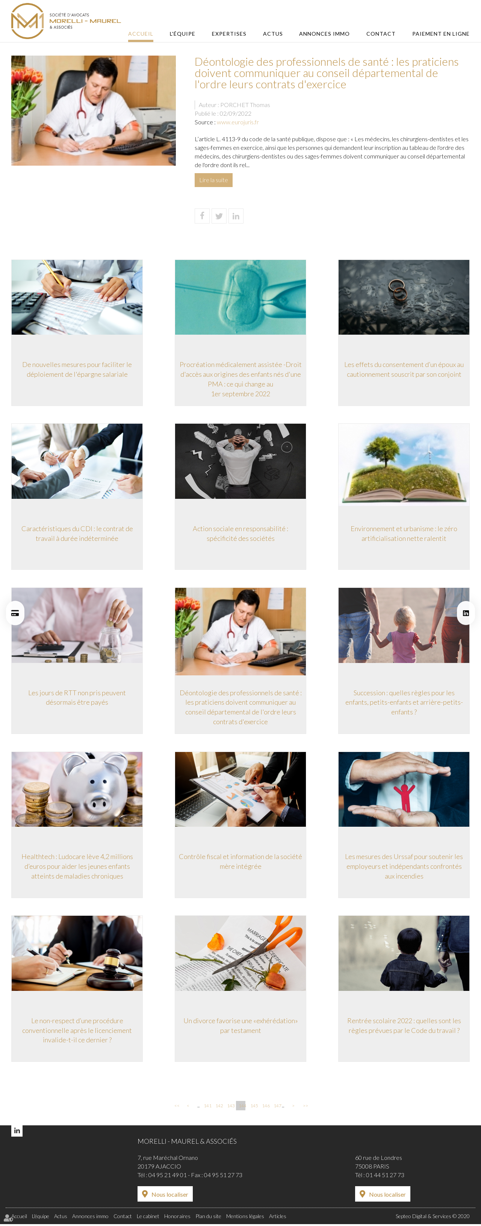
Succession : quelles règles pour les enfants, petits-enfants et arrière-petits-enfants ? (404, 703)
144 (242, 1108)
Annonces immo (327, 33)
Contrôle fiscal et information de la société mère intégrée (240, 863)
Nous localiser (169, 1196)
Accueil (147, 33)
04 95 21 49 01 (167, 1177)
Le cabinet (148, 1218)
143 (230, 1108)
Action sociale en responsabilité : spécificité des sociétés (240, 534)
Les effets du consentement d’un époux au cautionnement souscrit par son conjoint (404, 369)
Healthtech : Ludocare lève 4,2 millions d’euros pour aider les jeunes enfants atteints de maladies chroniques (77, 867)
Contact (382, 33)
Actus (276, 33)
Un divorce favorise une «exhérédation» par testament (240, 1027)
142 (218, 1108)
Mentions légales (245, 1218)
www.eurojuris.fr (238, 121)
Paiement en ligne (441, 33)
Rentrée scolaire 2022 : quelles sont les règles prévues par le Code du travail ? (404, 1027)
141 (207, 1108)
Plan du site (208, 1218)
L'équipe (188, 33)
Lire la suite (213, 179)
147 (277, 1108)
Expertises (233, 33)
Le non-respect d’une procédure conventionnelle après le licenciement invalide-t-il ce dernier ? (77, 1032)
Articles (277, 1218)
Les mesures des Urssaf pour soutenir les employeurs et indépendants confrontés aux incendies (404, 867)
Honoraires (177, 1218)
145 (253, 1108)
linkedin (466, 613)
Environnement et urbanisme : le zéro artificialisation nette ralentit (404, 534)
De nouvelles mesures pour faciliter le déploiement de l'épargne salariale (77, 369)
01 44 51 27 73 (385, 1177)
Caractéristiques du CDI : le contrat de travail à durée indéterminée (77, 534)
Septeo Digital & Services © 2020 (433, 1218)
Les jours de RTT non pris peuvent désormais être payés (77, 698)
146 (265, 1108)
